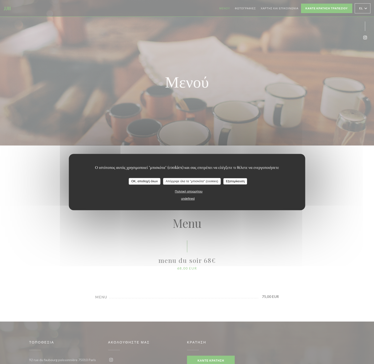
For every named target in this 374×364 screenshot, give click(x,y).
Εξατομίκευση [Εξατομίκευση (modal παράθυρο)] (235, 181)
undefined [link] (188, 198)
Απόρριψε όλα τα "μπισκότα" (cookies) (192, 181)
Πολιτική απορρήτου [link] (189, 191)
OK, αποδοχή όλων (144, 181)
